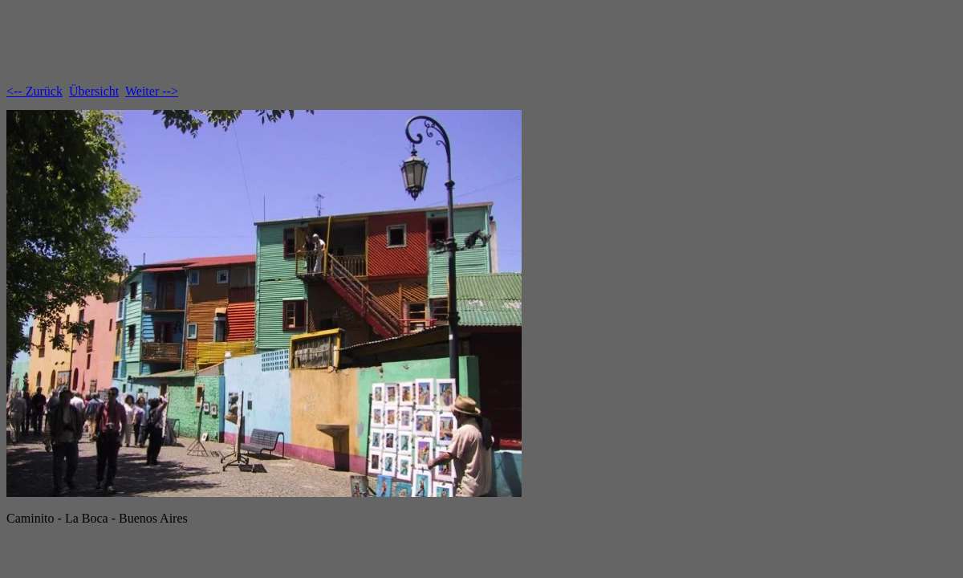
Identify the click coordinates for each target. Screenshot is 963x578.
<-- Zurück (34, 91)
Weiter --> (151, 91)
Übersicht (94, 91)
